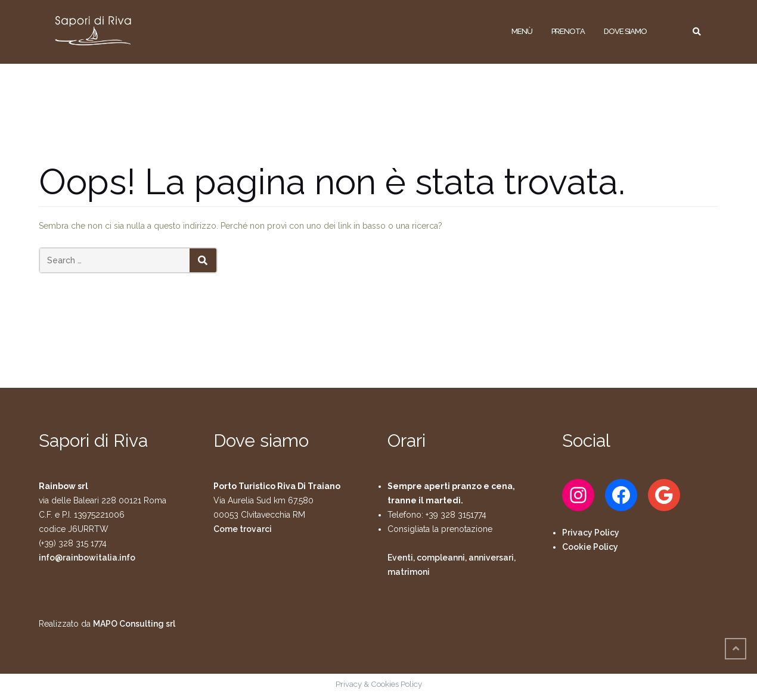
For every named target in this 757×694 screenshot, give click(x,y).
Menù (521, 31)
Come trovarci (242, 529)
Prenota (568, 31)
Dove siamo (625, 31)
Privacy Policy (590, 532)
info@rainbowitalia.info (87, 557)
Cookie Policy (590, 547)
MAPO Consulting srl (134, 623)
